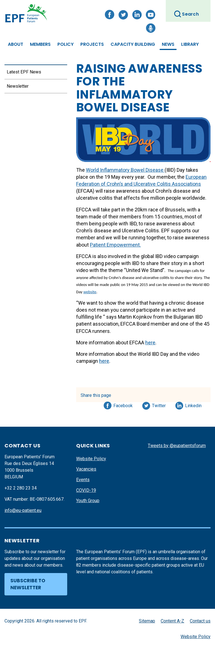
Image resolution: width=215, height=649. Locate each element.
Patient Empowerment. (115, 245)
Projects (92, 44)
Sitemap (147, 621)
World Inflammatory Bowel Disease (125, 170)
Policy (65, 44)
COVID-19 (86, 490)
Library (190, 44)
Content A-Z (172, 621)
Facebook (123, 404)
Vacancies (86, 469)
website (89, 291)
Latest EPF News (24, 72)
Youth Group (87, 500)
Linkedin (193, 404)
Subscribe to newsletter (27, 584)
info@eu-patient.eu (22, 510)
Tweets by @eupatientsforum (177, 445)
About (15, 44)
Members (40, 44)
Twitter (160, 404)
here (150, 342)
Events (83, 479)
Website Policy (91, 458)
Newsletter (18, 86)
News (168, 44)
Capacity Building (133, 44)
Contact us (200, 621)
